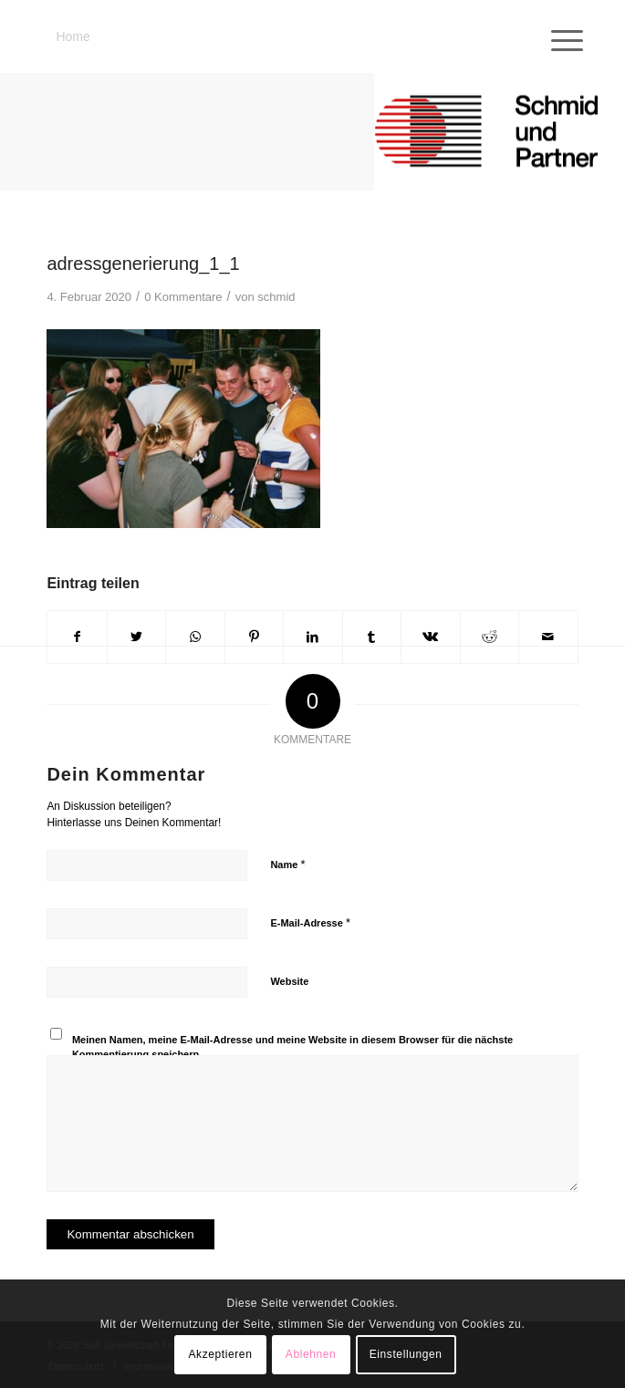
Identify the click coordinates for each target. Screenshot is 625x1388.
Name (287, 864)
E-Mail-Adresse (310, 922)
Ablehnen (311, 1354)
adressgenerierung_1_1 (143, 264)
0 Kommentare (183, 297)
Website (289, 981)
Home (72, 36)
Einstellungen (406, 1354)
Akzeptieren (220, 1354)
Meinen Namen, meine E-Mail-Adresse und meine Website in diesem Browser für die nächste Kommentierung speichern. (292, 1047)
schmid (276, 297)
